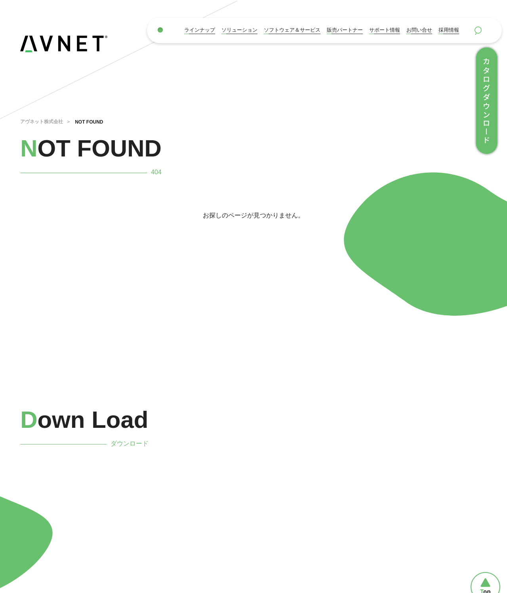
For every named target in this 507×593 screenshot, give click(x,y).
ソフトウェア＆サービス (292, 30)
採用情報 (448, 30)
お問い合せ (419, 30)
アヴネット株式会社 (41, 121)
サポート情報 (384, 30)
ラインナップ (199, 30)
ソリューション (239, 30)
